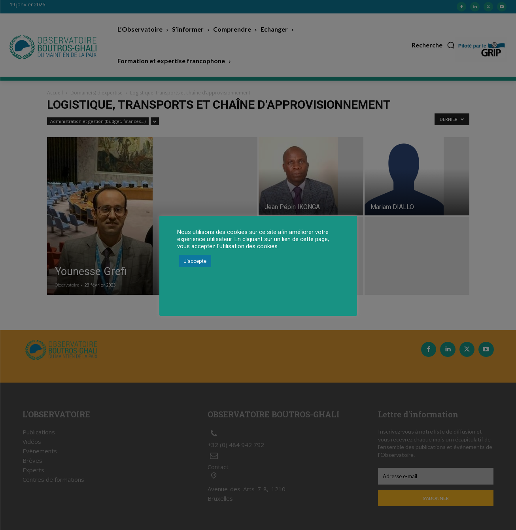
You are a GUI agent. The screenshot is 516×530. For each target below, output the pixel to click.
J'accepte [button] (195, 261)
